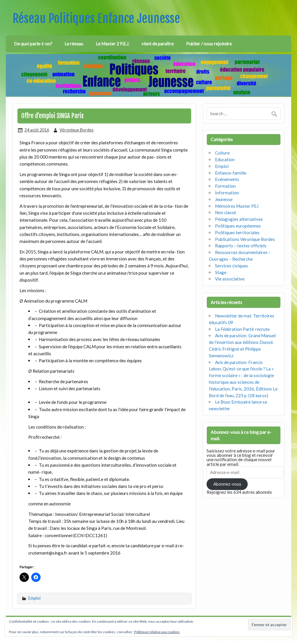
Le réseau (73, 43)
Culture (222, 152)
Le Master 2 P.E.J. (112, 43)
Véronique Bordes (77, 129)
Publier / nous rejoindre (209, 43)
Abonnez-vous (227, 483)
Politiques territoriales (237, 232)
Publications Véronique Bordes (245, 239)
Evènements (227, 179)
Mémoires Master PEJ (236, 206)
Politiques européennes (238, 225)
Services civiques (231, 265)
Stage (220, 272)
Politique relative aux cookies (157, 632)
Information (227, 192)
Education (225, 159)
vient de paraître (157, 43)
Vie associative (229, 278)
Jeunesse (224, 199)
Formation (225, 186)
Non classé (225, 212)
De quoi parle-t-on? (33, 43)
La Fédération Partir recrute (242, 329)
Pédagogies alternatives (239, 219)
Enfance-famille (230, 172)
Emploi (34, 598)
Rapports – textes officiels (240, 245)
